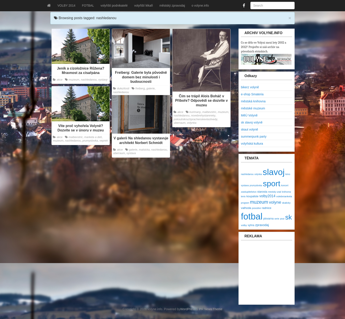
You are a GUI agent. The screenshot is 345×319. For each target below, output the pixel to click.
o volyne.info (200, 5)
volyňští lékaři (143, 5)
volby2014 (267, 196)
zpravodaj (262, 225)
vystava (131, 153)
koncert (284, 185)
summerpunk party (253, 136)
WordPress (187, 309)
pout (282, 219)
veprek (103, 140)
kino (287, 174)
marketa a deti (93, 137)
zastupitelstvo (248, 191)
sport (271, 183)
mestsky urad (274, 192)
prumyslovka (90, 140)
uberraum (179, 122)
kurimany (195, 112)
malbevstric (209, 112)
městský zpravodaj (172, 5)
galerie (150, 88)
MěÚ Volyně (249, 115)
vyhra (251, 225)
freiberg (140, 88)
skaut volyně (249, 129)
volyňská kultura (252, 143)
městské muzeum (253, 108)
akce (60, 79)
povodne (256, 208)
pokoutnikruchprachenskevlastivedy (195, 119)
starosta (262, 191)
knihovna (286, 192)
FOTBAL (88, 5)
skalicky (286, 202)
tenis (243, 196)
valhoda (246, 208)
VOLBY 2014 (66, 5)
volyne (275, 202)
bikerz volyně (250, 87)
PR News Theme (210, 309)
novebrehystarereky (203, 115)
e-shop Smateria (252, 94)
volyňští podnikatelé (114, 5)
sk (288, 217)
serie (276, 219)
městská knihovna (253, 101)
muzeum (74, 79)
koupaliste (252, 196)
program (245, 203)
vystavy (103, 79)
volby (244, 225)
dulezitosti (123, 88)
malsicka (144, 149)
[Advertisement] (267, 274)
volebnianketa (284, 196)
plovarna (268, 218)
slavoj (273, 172)
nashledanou (89, 79)
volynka (191, 122)
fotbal (251, 216)
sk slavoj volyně (251, 122)
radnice (267, 208)
